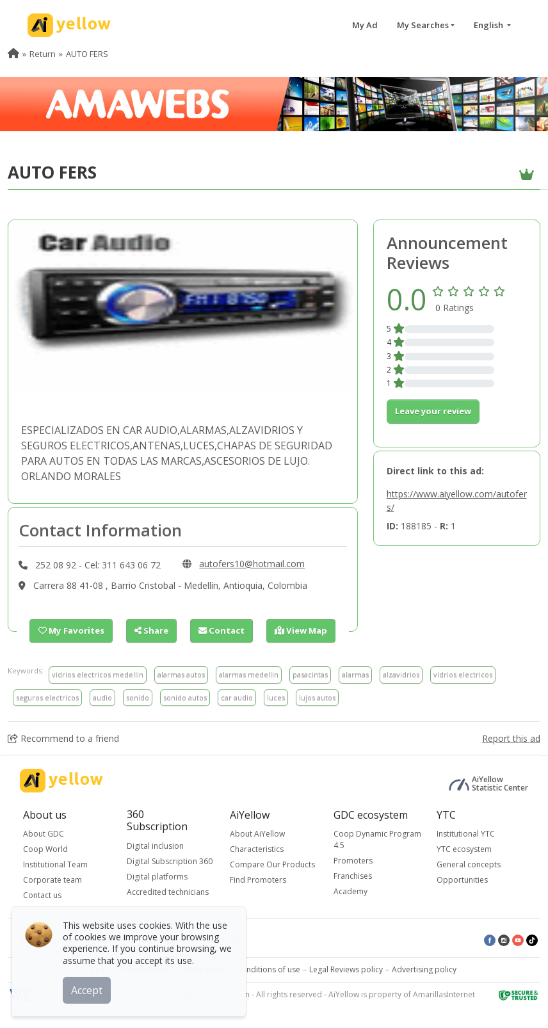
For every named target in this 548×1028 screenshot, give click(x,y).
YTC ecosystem (464, 849)
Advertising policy (424, 969)
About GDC (43, 833)
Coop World (45, 849)
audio (102, 697)
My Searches (423, 25)
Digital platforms (157, 876)
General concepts (469, 864)
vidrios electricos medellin (97, 674)
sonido (137, 697)
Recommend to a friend (63, 738)
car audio (237, 697)
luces (276, 697)
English (489, 25)
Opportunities (462, 879)
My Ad (365, 25)
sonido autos (185, 697)
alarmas (355, 674)
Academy (350, 891)
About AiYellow (257, 833)
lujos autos (317, 697)
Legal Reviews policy (346, 969)
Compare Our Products (272, 864)
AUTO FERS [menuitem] (87, 54)
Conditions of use (268, 969)
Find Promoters (258, 879)
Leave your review (433, 411)
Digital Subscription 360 (170, 860)
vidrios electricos (462, 674)
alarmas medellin (248, 674)
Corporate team (52, 879)
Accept (88, 989)
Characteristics (257, 849)
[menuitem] (13, 54)
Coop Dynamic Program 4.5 (377, 839)
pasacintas (310, 674)
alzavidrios (401, 674)
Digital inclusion (155, 845)
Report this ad (511, 738)
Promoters (353, 860)
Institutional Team (55, 864)
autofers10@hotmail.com (252, 564)
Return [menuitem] (42, 54)
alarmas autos (181, 674)
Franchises (353, 876)
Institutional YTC (466, 833)
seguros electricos (47, 697)
